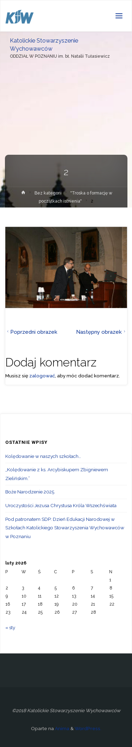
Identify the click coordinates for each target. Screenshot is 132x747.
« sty (10, 627)
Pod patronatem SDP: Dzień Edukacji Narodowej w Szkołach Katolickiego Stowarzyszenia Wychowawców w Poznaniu (64, 527)
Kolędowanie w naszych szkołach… (43, 456)
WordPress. (88, 728)
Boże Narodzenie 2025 (29, 491)
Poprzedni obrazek (31, 332)
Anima (61, 728)
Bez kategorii (48, 193)
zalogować (42, 375)
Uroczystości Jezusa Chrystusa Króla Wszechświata (61, 505)
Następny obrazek (101, 332)
